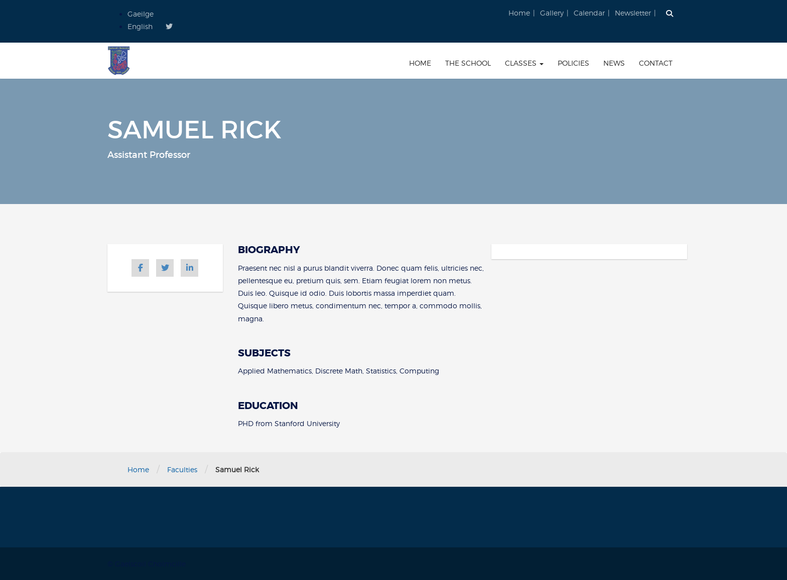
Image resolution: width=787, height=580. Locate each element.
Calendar (589, 13)
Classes (524, 63)
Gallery (552, 13)
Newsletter (633, 13)
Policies (573, 63)
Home (519, 13)
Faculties (182, 469)
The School (468, 63)
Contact (656, 63)
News (614, 63)
